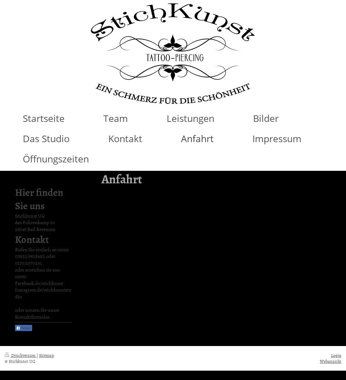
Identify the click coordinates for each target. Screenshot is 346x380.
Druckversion (21, 355)
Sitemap (46, 355)
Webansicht (330, 361)
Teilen (23, 328)
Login (336, 355)
